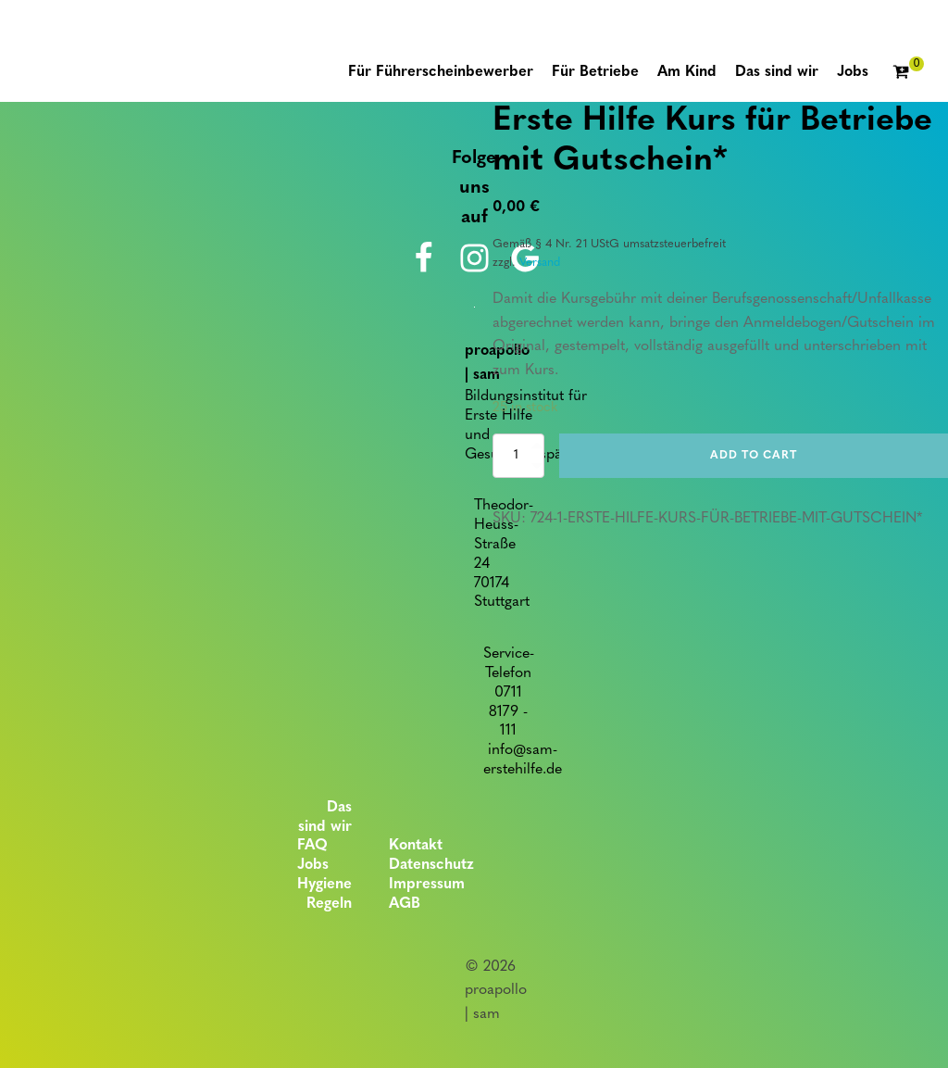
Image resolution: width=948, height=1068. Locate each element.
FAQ (312, 845)
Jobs (313, 865)
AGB (404, 904)
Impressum (427, 884)
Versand (539, 263)
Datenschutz (431, 865)
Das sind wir (325, 817)
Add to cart (753, 455)
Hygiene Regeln (324, 894)
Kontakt (416, 845)
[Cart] (908, 73)
